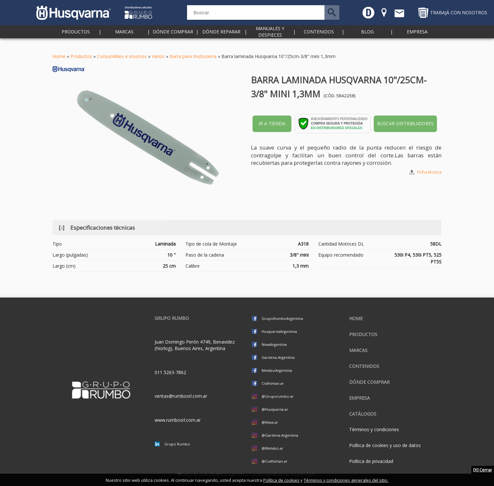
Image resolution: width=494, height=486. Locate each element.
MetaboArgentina (277, 370)
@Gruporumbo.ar (278, 396)
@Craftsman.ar (275, 461)
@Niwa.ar (270, 422)
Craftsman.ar (273, 383)
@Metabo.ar (272, 448)
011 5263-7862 (170, 372)
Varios (158, 56)
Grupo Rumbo (177, 444)
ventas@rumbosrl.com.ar (181, 396)
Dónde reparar (221, 39)
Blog (367, 39)
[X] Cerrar (482, 470)
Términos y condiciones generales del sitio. (346, 480)
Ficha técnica (429, 172)
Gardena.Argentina (278, 357)
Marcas (124, 39)
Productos (76, 39)
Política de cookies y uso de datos (385, 445)
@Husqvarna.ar (275, 409)
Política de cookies (281, 480)
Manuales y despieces (270, 38)
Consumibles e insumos (122, 56)
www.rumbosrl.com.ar (178, 420)
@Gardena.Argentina (280, 435)
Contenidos (319, 39)
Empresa (417, 39)
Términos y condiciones (374, 429)
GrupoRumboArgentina (282, 318)
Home (59, 56)
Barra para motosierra (193, 56)
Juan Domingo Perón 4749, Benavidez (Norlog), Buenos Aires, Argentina (195, 345)
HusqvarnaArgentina (279, 331)
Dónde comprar (173, 39)
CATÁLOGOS (362, 414)
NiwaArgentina (274, 344)
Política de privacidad (371, 461)
